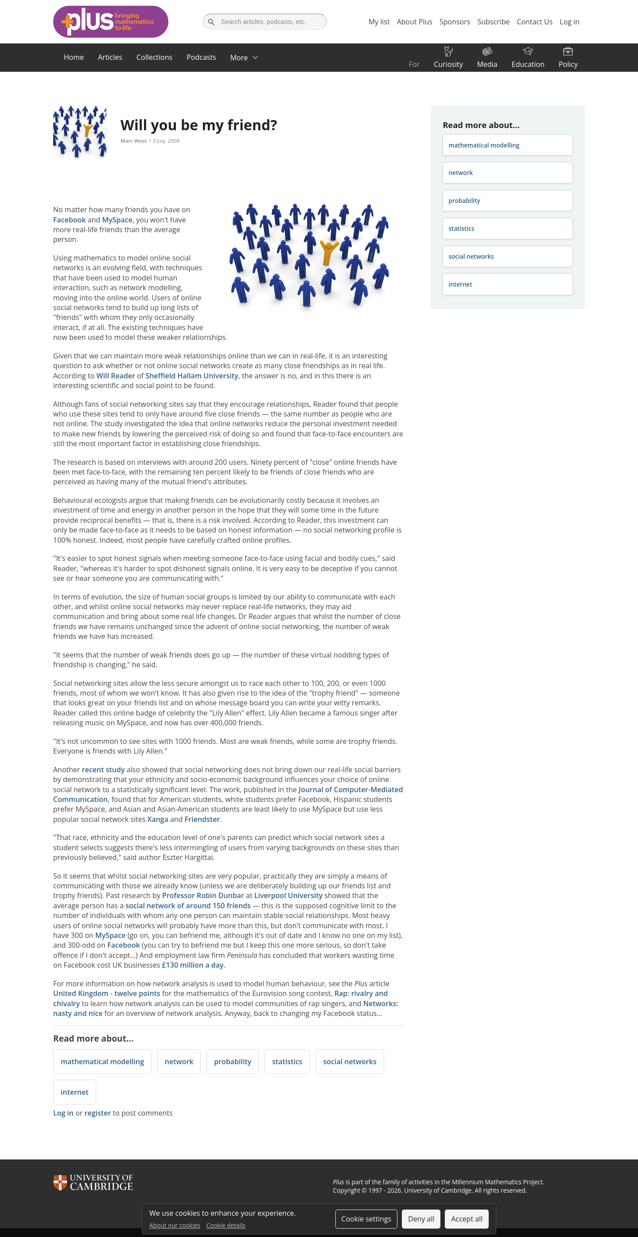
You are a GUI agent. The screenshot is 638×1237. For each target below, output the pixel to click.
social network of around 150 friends (188, 905)
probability (232, 1061)
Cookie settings (366, 1219)
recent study (103, 769)
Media (487, 64)
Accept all (466, 1219)
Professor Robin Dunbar (203, 895)
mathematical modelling (102, 1061)
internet (75, 1092)
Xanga (157, 819)
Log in (63, 1113)
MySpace (117, 220)
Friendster (202, 819)
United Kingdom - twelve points (106, 993)
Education (528, 64)
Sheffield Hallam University (191, 376)
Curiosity (448, 64)
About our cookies (174, 1225)
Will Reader (116, 376)
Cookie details (225, 1225)
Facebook (69, 220)
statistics (287, 1061)
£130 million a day (192, 965)
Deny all (421, 1219)
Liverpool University (288, 895)
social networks (349, 1061)
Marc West (134, 140)
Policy (568, 64)
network (179, 1061)
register (98, 1113)
